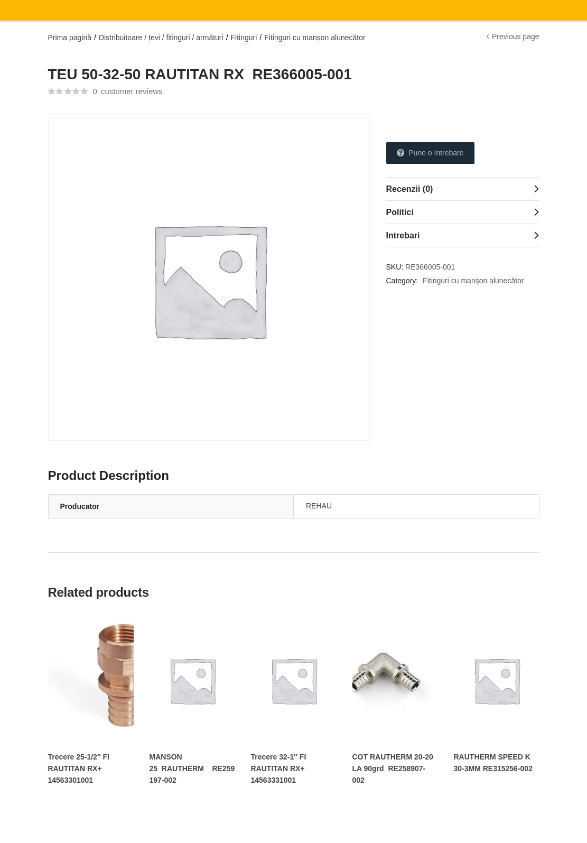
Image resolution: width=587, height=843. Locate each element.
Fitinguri (244, 37)
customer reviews (127, 91)
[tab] (462, 188)
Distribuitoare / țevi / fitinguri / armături (161, 37)
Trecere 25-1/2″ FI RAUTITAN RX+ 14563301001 (78, 768)
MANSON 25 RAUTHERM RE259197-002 (192, 768)
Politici (399, 212)
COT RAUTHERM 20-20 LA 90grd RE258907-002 (392, 768)
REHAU (319, 506)
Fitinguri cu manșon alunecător (314, 37)
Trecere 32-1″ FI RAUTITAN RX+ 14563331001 (278, 768)
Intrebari (403, 235)
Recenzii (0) (409, 188)
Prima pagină (70, 37)
